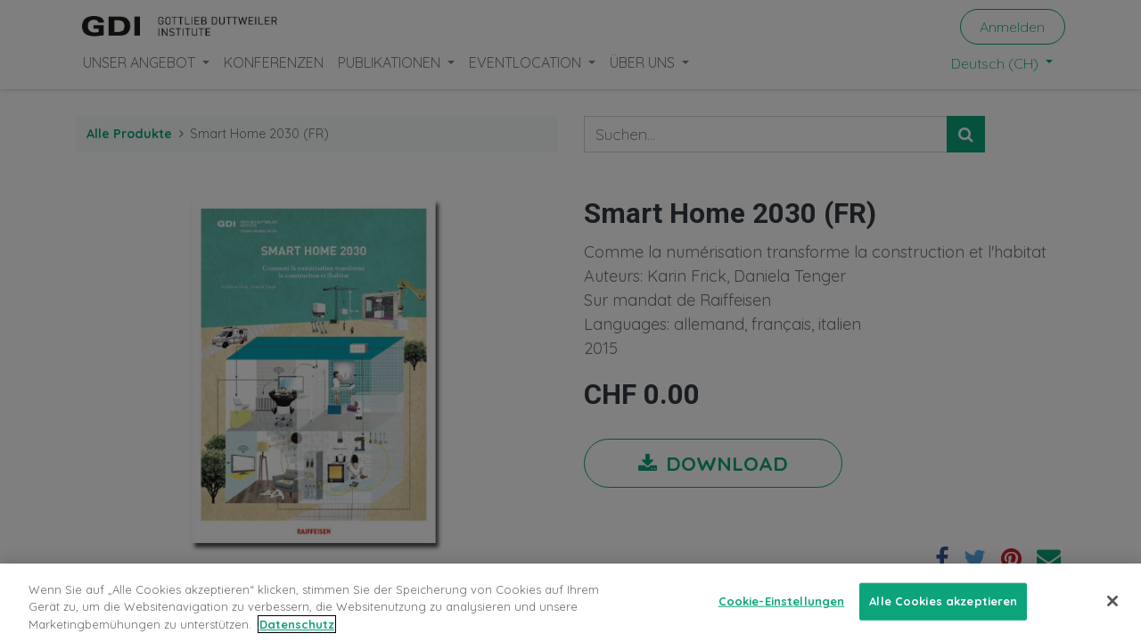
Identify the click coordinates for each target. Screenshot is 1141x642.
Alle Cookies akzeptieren (943, 612)
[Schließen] (1112, 612)
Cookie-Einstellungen (781, 612)
